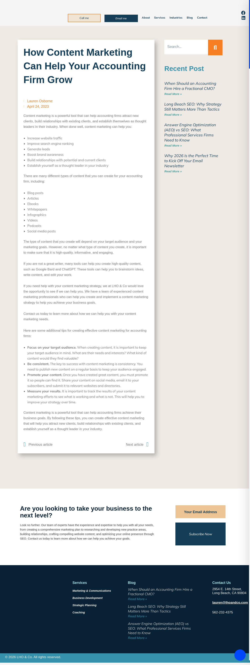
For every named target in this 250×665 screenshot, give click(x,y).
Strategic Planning (84, 605)
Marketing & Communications (91, 590)
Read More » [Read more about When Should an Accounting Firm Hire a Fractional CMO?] (173, 94)
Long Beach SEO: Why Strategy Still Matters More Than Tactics (192, 107)
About (146, 17)
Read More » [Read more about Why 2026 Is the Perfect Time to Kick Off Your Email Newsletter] (173, 171)
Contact (202, 17)
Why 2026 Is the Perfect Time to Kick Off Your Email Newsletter (191, 160)
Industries (176, 17)
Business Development (87, 598)
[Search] (215, 47)
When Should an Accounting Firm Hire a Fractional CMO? (190, 86)
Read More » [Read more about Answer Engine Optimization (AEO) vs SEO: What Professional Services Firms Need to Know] (173, 145)
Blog (190, 17)
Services (159, 17)
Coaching (78, 612)
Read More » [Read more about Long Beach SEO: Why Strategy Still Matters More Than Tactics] (173, 114)
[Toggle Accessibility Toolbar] (240, 655)
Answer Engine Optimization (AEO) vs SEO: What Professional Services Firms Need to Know (190, 132)
